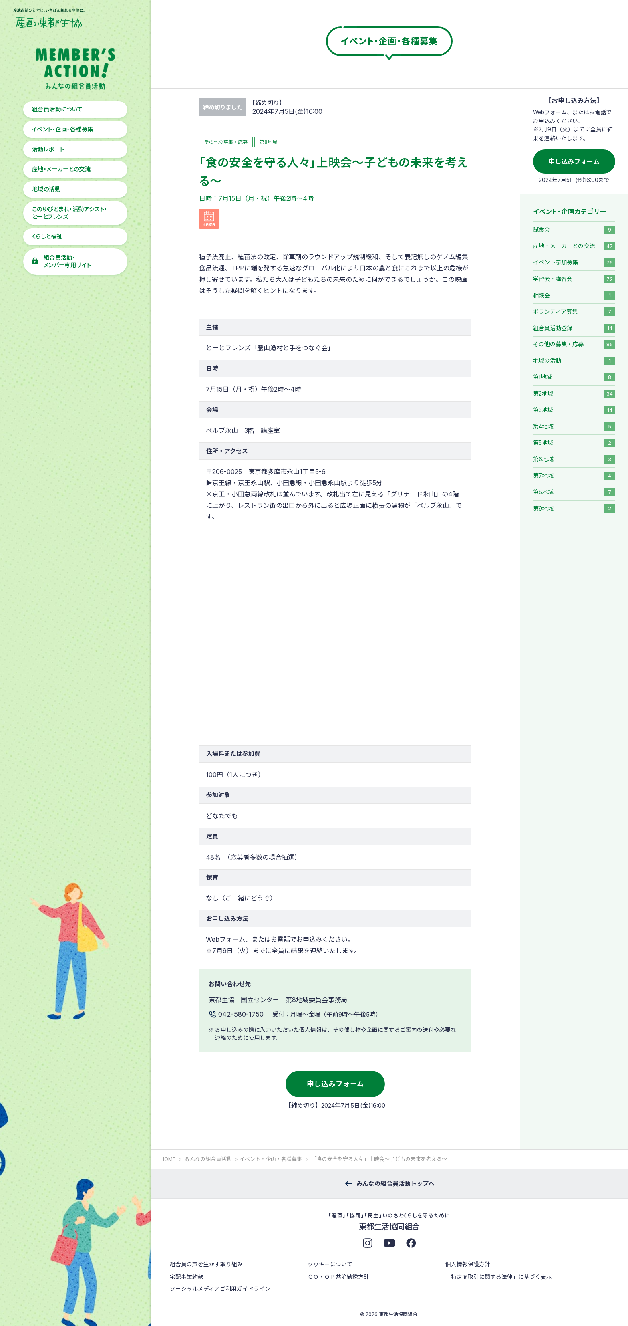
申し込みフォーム (335, 1084)
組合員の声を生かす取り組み (206, 1264)
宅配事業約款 (186, 1277)
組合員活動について (57, 109)
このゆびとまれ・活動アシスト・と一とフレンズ (69, 213)
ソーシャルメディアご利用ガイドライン (220, 1289)
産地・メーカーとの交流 (61, 168)
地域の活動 (46, 189)
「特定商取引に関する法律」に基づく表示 (498, 1277)
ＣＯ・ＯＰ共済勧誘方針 (338, 1277)
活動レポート (48, 149)
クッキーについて (330, 1264)
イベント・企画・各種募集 (62, 129)
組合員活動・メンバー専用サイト (67, 261)
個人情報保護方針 (467, 1264)
